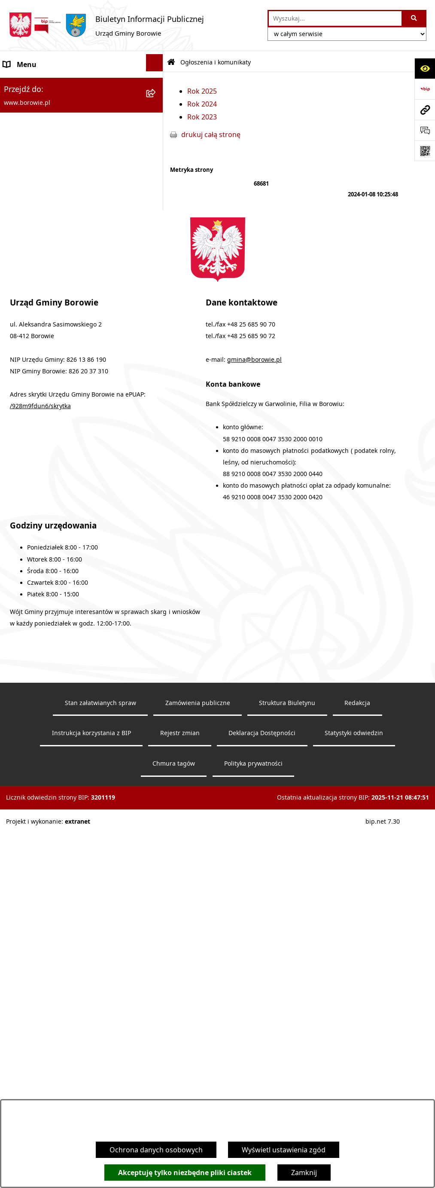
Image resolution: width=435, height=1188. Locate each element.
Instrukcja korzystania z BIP (91, 1097)
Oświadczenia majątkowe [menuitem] (44, 354)
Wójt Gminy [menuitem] (22, 230)
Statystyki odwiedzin (354, 1097)
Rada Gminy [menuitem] (23, 272)
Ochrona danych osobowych (156, 1149)
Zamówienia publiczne (197, 1067)
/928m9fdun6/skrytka (40, 770)
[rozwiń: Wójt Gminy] (156, 229)
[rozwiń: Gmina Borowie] (156, 291)
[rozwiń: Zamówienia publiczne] (156, 332)
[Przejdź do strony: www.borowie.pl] (424, 109)
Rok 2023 (202, 117)
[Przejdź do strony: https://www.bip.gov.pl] (424, 89)
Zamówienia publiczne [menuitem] (39, 334)
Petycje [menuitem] (15, 450)
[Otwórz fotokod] (424, 150)
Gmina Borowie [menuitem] (28, 292)
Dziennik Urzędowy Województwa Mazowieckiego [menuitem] (58, 478)
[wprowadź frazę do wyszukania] (335, 18)
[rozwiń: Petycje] (156, 449)
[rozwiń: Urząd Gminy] (156, 250)
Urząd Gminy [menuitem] (24, 251)
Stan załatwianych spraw (100, 1067)
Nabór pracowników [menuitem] (36, 395)
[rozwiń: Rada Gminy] (156, 270)
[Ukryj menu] (154, 62)
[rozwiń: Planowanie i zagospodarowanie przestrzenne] (156, 415)
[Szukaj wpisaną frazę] (414, 18)
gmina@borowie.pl (254, 723)
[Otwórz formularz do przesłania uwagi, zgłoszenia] (424, 130)
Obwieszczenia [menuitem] (27, 189)
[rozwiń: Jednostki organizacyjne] (156, 312)
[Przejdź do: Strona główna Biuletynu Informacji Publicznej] (171, 62)
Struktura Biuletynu (287, 1067)
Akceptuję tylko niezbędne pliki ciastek (185, 1172)
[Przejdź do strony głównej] (106, 25)
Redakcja (357, 1067)
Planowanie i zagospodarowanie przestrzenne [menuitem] (56, 423)
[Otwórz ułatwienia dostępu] (424, 68)
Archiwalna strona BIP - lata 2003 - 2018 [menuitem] (67, 526)
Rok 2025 (202, 91)
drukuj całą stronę (210, 134)
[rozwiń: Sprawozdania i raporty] (156, 373)
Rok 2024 (202, 104)
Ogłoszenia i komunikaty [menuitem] (43, 85)
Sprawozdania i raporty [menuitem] (41, 375)
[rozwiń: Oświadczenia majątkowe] (156, 353)
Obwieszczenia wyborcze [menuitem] (44, 210)
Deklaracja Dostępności (261, 1097)
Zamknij (304, 1172)
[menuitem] (81, 111)
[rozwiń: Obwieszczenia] (156, 188)
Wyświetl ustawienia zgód (283, 1149)
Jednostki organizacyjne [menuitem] (42, 313)
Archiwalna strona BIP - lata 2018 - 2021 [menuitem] (67, 505)
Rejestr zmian (180, 1097)
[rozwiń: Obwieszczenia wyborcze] (156, 208)
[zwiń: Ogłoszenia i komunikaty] (156, 83)
